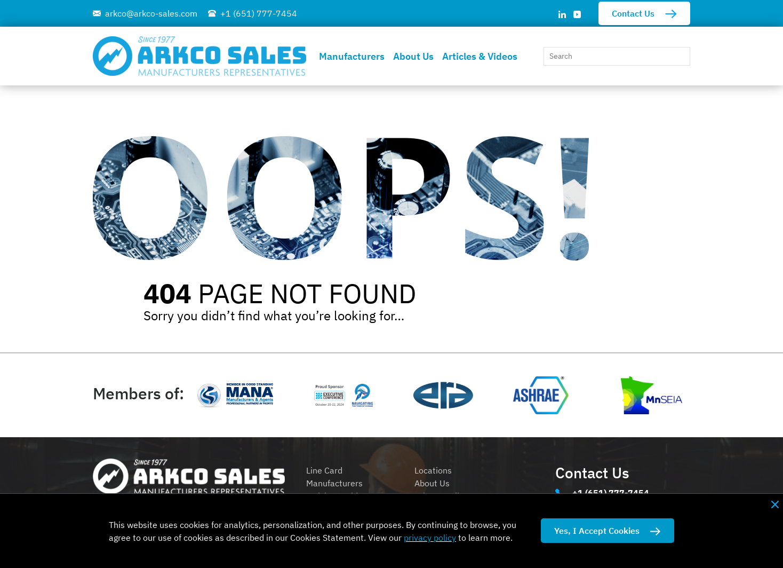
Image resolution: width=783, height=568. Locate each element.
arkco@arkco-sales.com (151, 13)
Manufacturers (352, 56)
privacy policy (430, 537)
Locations (433, 470)
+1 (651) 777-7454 (258, 13)
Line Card (324, 470)
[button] (528, 55)
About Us (413, 56)
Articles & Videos (479, 56)
